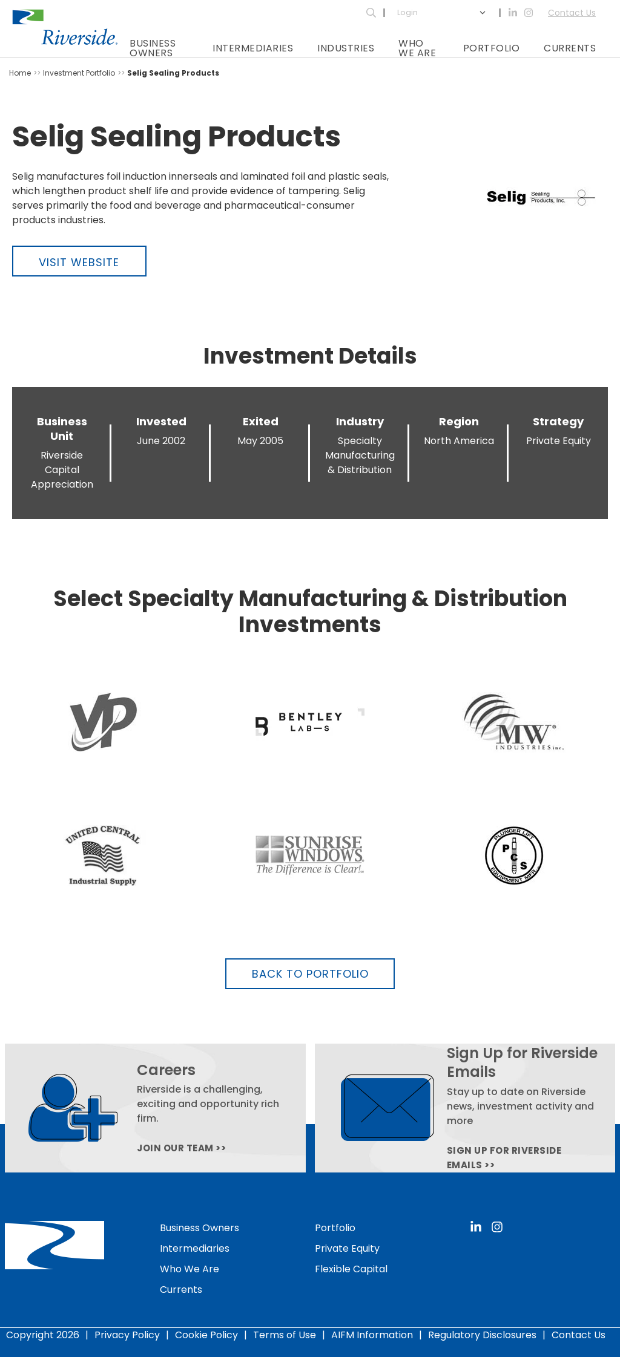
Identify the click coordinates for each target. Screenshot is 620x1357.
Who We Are (417, 48)
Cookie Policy (206, 1335)
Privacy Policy (127, 1335)
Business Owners (153, 48)
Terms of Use (284, 1335)
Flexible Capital (351, 1269)
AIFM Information (372, 1335)
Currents (570, 48)
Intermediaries (253, 48)
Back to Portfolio (310, 973)
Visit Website (79, 262)
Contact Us (572, 13)
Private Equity (347, 1248)
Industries (345, 48)
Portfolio (491, 48)
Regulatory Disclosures (482, 1335)
